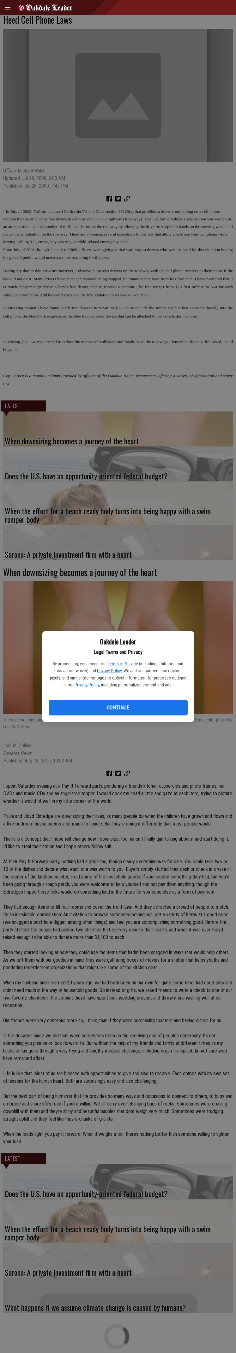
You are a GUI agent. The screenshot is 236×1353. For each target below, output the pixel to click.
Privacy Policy (109, 670)
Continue (118, 708)
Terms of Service (123, 663)
